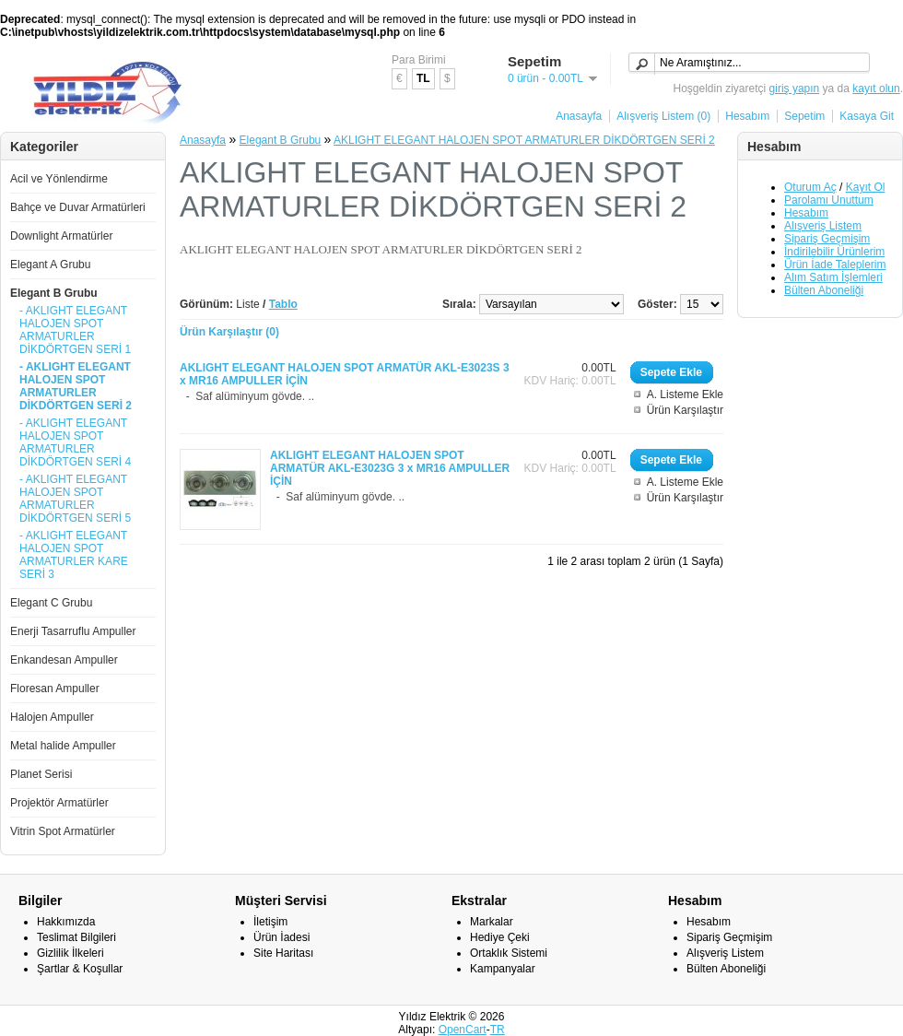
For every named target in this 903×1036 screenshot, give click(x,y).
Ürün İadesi (281, 937)
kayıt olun (875, 88)
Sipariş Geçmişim (827, 238)
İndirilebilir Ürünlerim (834, 251)
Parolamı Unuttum (829, 200)
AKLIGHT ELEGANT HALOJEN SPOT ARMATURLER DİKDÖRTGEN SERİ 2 (524, 140)
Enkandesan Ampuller (64, 659)
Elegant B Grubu (54, 293)
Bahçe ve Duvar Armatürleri (78, 207)
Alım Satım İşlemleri (833, 277)
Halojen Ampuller (52, 717)
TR (497, 1029)
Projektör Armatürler (59, 802)
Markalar (491, 921)
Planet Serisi (41, 774)
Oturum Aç (810, 187)
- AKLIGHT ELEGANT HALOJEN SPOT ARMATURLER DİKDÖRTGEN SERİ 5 (75, 498)
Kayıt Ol (865, 187)
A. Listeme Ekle (685, 394)
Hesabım (747, 116)
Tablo (283, 304)
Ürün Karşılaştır (685, 410)
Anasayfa (579, 116)
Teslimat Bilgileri (76, 937)
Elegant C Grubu (51, 602)
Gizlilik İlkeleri (70, 953)
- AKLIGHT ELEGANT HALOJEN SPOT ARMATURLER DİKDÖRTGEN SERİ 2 (75, 386)
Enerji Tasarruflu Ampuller (73, 631)
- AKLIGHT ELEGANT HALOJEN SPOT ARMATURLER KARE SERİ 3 (73, 555)
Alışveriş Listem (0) (663, 116)
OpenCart (463, 1029)
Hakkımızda (66, 921)
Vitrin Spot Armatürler (62, 831)
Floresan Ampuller (55, 688)
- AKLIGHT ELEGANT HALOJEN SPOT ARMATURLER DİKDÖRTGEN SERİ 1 (75, 330)
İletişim (270, 921)
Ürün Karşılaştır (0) (229, 331)
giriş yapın (794, 88)
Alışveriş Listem (823, 225)
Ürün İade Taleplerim (835, 264)
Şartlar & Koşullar (80, 968)
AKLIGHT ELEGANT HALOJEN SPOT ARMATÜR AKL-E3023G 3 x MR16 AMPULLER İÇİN (390, 468)
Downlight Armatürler (61, 236)
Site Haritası (283, 953)
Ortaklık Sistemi (508, 953)
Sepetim (804, 116)
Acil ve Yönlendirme (59, 178)
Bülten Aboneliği (823, 290)
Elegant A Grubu (50, 264)
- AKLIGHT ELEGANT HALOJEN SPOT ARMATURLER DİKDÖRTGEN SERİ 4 (75, 442)
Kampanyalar (502, 968)
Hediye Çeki (500, 937)
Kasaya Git (866, 116)
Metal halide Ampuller (63, 745)
